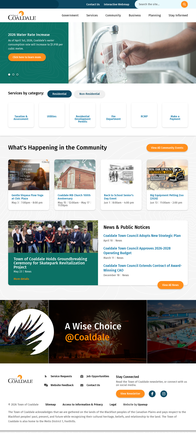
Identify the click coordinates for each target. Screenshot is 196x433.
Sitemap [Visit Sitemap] (50, 405)
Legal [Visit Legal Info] (113, 405)
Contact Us (93, 4)
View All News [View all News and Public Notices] (170, 285)
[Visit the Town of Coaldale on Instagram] (164, 394)
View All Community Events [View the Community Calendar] (166, 148)
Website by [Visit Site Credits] (135, 405)
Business (135, 15)
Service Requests (61, 377)
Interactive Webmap (116, 4)
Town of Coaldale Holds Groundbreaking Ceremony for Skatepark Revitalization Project (50, 264)
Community (113, 15)
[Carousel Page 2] (13, 75)
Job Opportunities (98, 377)
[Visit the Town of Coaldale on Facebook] (153, 394)
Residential (59, 93)
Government (70, 15)
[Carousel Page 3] (17, 75)
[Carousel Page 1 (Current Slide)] (9, 75)
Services (92, 15)
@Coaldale (87, 337)
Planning (154, 15)
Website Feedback (62, 385)
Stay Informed (178, 15)
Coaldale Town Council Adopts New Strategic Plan (142, 236)
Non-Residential (89, 93)
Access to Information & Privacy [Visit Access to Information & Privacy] (83, 405)
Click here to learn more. (28, 57)
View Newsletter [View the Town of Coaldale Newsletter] (131, 394)
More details (21, 279)
